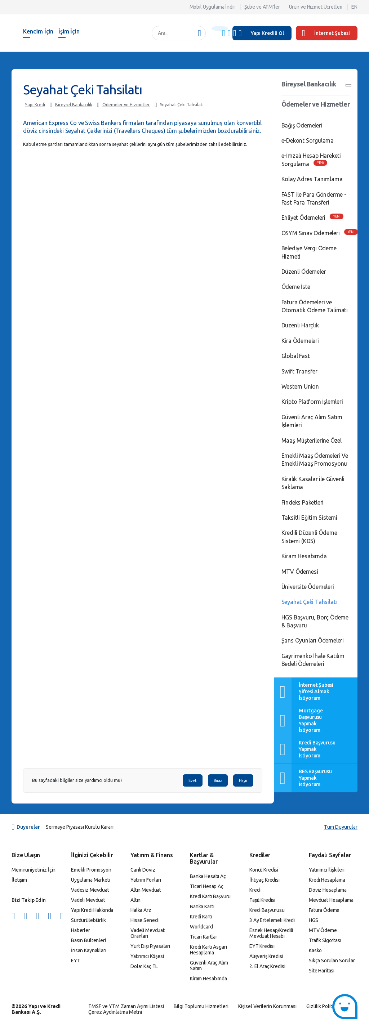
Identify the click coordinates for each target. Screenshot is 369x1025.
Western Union (300, 386)
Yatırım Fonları (145, 880)
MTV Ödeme (323, 930)
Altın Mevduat (145, 890)
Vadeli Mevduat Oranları (147, 933)
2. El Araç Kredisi (267, 966)
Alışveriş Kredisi (266, 956)
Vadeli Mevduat (88, 900)
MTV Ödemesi (299, 571)
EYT (75, 960)
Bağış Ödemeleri (302, 125)
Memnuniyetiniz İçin (33, 870)
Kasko (315, 950)
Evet (192, 780)
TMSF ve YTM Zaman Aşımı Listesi (126, 1006)
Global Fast (295, 356)
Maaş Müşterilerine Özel (311, 440)
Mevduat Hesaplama (331, 900)
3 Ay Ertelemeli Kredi (272, 920)
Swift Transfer (299, 371)
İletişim (19, 880)
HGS (313, 920)
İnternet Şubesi (326, 33)
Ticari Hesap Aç (206, 886)
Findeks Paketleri (302, 502)
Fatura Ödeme (324, 910)
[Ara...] (175, 33)
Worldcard (201, 927)
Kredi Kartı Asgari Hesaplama (208, 949)
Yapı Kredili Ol (267, 33)
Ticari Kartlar (203, 937)
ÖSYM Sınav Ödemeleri (310, 233)
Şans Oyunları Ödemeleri (312, 640)
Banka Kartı (202, 906)
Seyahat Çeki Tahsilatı (182, 104)
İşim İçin (69, 31)
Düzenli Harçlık (300, 325)
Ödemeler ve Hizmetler (126, 104)
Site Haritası (321, 970)
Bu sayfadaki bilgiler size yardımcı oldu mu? (77, 780)
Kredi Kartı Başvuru (210, 896)
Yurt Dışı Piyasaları (150, 946)
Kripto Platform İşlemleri (312, 401)
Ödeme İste (295, 286)
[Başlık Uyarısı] (220, 28)
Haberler (80, 930)
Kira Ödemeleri (300, 340)
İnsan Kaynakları (88, 950)
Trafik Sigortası (325, 940)
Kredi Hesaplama (327, 880)
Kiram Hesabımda (304, 556)
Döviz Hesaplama (328, 890)
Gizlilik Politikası (324, 1006)
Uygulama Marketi (90, 880)
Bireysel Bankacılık (73, 104)
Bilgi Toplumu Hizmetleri (201, 1006)
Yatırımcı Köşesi (147, 956)
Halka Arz (140, 910)
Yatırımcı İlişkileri (326, 870)
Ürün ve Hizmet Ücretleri (316, 7)
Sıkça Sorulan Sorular (332, 960)
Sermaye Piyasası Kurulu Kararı (80, 827)
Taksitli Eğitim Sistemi (309, 517)
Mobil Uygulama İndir (212, 7)
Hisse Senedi (144, 920)
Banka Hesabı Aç (208, 876)
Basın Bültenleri (88, 940)
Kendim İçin (38, 31)
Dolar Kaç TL (144, 966)
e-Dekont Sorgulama (307, 140)
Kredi (255, 890)
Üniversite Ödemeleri (307, 586)
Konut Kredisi (263, 870)
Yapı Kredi (35, 104)
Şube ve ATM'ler (262, 7)
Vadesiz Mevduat (90, 890)
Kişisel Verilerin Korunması (267, 1006)
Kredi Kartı (201, 916)
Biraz (218, 780)
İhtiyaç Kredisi (264, 880)
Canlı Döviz (142, 870)
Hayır (243, 780)
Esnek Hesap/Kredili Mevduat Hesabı (271, 933)
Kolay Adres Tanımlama (312, 179)
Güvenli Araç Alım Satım (209, 965)
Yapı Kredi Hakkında (92, 910)
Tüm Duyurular (340, 827)
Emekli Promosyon (91, 870)
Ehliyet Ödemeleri (303, 217)
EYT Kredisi (261, 946)
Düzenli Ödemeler (303, 271)
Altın (135, 900)
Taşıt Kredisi (262, 900)
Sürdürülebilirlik (88, 920)
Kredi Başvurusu (267, 910)
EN (354, 7)
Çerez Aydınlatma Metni (115, 1012)
